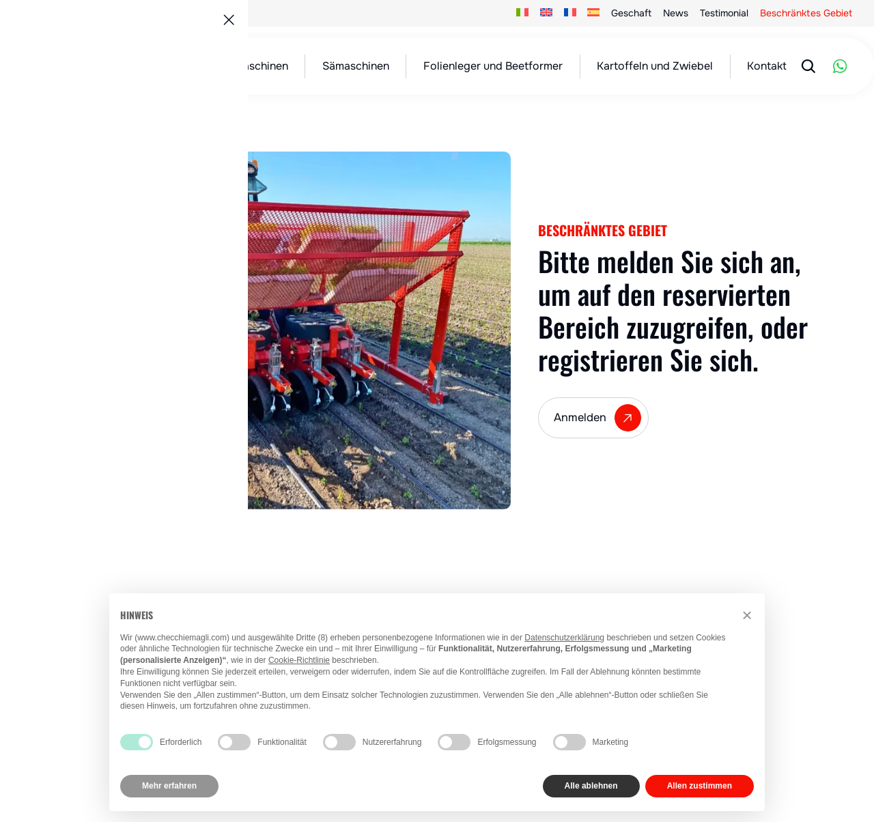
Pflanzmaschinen (245, 66)
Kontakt (767, 66)
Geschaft (631, 13)
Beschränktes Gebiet (806, 13)
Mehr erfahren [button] (169, 786)
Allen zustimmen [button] (699, 786)
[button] (747, 615)
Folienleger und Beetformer (493, 66)
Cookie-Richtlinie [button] (299, 660)
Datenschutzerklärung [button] (564, 637)
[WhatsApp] (839, 66)
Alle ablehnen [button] (591, 786)
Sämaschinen (355, 66)
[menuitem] (523, 13)
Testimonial (724, 13)
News (675, 13)
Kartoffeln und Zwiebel (655, 66)
